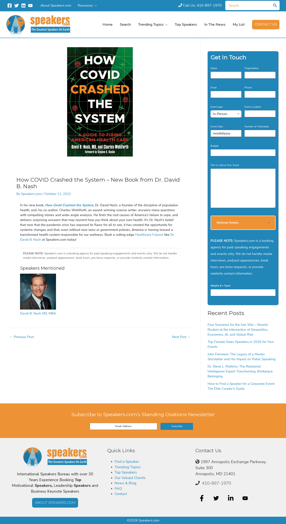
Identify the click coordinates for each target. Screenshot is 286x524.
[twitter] (216, 498)
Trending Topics (129, 468)
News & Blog (127, 485)
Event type (216, 107)
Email (214, 87)
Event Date (217, 126)
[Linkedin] (23, 5)
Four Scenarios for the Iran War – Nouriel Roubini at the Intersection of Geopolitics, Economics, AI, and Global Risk (238, 329)
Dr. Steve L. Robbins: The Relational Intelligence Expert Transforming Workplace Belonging (240, 371)
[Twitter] (16, 5)
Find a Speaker (128, 462)
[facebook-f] (202, 498)
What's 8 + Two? (221, 286)
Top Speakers (127, 473)
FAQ (119, 491)
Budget (215, 146)
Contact (122, 497)
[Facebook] (9, 5)
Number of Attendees (257, 126)
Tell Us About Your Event (224, 165)
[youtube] (245, 498)
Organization (252, 68)
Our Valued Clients (132, 479)
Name (214, 68)
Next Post (181, 337)
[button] (95, 5)
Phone (249, 87)
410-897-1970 (216, 483)
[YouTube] (30, 5)
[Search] (275, 5)
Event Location (253, 107)
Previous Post (21, 337)
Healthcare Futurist (149, 234)
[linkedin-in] (231, 498)
